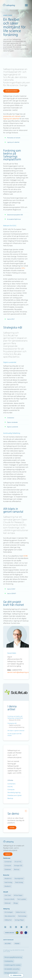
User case (7, 15)
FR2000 (17, 943)
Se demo (12, 828)
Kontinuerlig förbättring (16, 727)
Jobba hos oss (20, 912)
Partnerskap (22, 916)
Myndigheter (19, 878)
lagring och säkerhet (11, 119)
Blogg (16, 903)
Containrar (8, 861)
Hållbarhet (8, 920)
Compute (11, 789)
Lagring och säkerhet (13, 142)
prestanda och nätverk (12, 116)
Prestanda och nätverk (13, 138)
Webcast (7, 903)
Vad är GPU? (11, 319)
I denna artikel (15, 975)
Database (8, 869)
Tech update (21, 899)
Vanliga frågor (19, 920)
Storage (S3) (18, 865)
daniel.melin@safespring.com (18, 672)
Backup (10, 798)
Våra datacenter (10, 916)
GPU (23, 268)
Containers (11, 784)
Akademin (8, 878)
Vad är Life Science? (11, 91)
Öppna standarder (12, 422)
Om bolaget (9, 912)
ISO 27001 (8, 943)
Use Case (8, 895)
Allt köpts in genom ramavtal (16, 731)
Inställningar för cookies (13, 965)
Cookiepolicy (9, 961)
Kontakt (7, 854)
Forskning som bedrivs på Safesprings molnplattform (15, 717)
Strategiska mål (12, 723)
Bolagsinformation (11, 973)
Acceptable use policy (12, 969)
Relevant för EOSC (15, 720)
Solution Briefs (9, 899)
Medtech (8, 886)
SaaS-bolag (8, 882)
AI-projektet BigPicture (14, 219)
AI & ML (10, 786)
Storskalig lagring (14, 792)
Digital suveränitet (12, 427)
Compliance (10, 418)
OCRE (25, 556)
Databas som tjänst (15, 795)
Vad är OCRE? (11, 589)
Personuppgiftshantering (13, 957)
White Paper (18, 895)
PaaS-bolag (19, 882)
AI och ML (18, 861)
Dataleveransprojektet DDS (15, 215)
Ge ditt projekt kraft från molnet (15, 735)
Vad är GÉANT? (11, 593)
